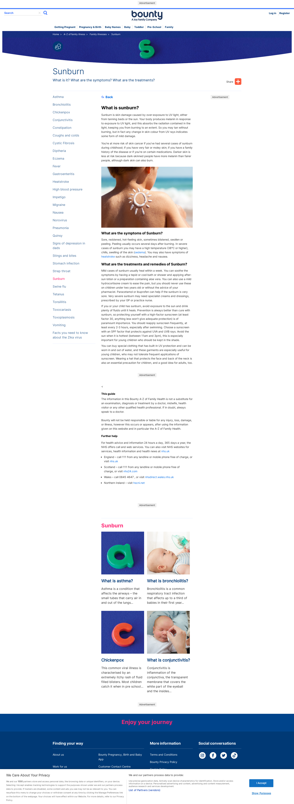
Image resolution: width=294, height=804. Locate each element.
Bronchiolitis (62, 104)
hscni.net (139, 482)
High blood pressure (67, 189)
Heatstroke (61, 182)
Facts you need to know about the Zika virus (70, 335)
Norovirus (60, 220)
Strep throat (61, 271)
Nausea (58, 212)
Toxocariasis (62, 309)
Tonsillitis (59, 302)
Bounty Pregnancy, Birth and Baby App (120, 757)
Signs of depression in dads (69, 246)
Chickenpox (61, 112)
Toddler (139, 27)
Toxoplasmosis (63, 317)
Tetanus (58, 294)
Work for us (60, 766)
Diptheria (59, 151)
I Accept (261, 787)
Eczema (58, 158)
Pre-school (154, 27)
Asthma (58, 97)
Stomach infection (66, 263)
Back (107, 97)
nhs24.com (130, 471)
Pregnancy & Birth (90, 27)
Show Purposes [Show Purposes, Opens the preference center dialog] (261, 797)
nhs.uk (165, 451)
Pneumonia (61, 228)
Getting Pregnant (64, 27)
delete (40, 13)
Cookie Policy (158, 769)
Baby (127, 27)
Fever (57, 166)
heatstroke (108, 256)
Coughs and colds (66, 135)
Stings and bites (64, 256)
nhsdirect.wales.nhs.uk (159, 477)
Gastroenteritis (63, 174)
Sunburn (59, 279)
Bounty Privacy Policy (163, 762)
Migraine (59, 205)
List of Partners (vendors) (144, 794)
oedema (140, 252)
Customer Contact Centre (114, 766)
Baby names (113, 27)
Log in (272, 13)
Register (284, 13)
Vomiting (59, 325)
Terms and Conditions (163, 754)
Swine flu (59, 286)
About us (58, 754)
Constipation (62, 128)
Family (169, 27)
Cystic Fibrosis (63, 143)
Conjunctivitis (63, 120)
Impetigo (59, 197)
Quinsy (58, 235)
